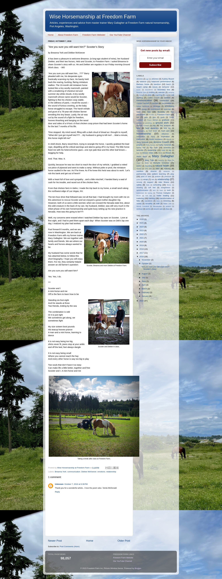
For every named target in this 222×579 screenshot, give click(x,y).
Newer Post (55, 540)
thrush (138, 196)
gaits (146, 117)
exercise (167, 109)
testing (150, 193)
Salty (147, 185)
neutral (138, 168)
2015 (141, 301)
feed (138, 112)
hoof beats (153, 131)
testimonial (140, 193)
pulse (138, 179)
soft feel (151, 188)
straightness (165, 188)
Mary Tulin (149, 160)
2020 (141, 242)
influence (165, 134)
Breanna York (60, 472)
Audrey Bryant (168, 79)
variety (139, 204)
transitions (148, 201)
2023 (141, 230)
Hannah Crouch (142, 126)
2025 (141, 223)
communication (73, 472)
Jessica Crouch (161, 142)
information (140, 137)
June (144, 281)
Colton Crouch (153, 98)
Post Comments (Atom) (70, 546)
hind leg (167, 128)
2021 (141, 238)
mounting (148, 166)
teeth (169, 190)
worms (148, 209)
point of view (146, 177)
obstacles (166, 171)
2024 (141, 227)
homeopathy (140, 131)
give (154, 117)
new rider (148, 168)
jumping (139, 145)
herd (138, 128)
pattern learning (159, 174)
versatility (148, 204)
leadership (152, 150)
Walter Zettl (167, 203)
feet (149, 112)
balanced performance (161, 81)
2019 (141, 245)
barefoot (157, 84)
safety (139, 185)
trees (158, 201)
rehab (145, 179)
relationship (111, 472)
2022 (141, 234)
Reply (57, 492)
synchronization (142, 190)
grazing (138, 123)
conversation (166, 103)
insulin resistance (156, 139)
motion (139, 166)
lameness (167, 148)
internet (168, 139)
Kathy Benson (150, 145)
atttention (155, 79)
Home (51, 35)
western (168, 206)
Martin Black (141, 157)
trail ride (148, 196)
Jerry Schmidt (142, 142)
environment (155, 109)
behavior (165, 87)
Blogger (138, 568)
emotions (101, 472)
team (161, 190)
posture (158, 177)
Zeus (167, 209)
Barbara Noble (142, 84)
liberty (160, 153)
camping (171, 92)
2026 (141, 219)
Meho (147, 163)
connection (164, 100)
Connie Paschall (142, 103)
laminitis (139, 150)
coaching (158, 95)
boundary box (164, 90)
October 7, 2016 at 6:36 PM (76, 484)
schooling (157, 185)
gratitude (165, 120)
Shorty (169, 185)
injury (153, 137)
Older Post (124, 540)
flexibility (161, 112)
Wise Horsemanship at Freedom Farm (92, 17)
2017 (141, 253)
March (145, 289)
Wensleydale (157, 206)
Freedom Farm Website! (93, 35)
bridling (152, 92)
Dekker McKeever (88, 472)
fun (137, 117)
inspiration (165, 136)
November (146, 260)
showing (139, 188)
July (144, 277)
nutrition (139, 171)
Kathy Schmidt (165, 145)
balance (143, 81)
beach (168, 84)
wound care (158, 209)
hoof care (165, 131)
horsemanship (143, 133)
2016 (141, 256)
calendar (161, 92)
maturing (161, 160)
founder (151, 114)
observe (154, 171)
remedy (139, 182)
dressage (156, 106)
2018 (141, 249)
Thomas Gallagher (163, 193)
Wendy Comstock (142, 206)
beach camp (142, 87)
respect (150, 182)
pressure (167, 177)
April (144, 285)
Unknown (59, 484)
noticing (167, 168)
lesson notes (147, 153)
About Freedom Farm (68, 35)
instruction (140, 139)
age (147, 79)
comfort (167, 98)
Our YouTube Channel (120, 35)
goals (162, 117)
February (146, 292)
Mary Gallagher (163, 156)
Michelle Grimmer (161, 163)
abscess (139, 79)
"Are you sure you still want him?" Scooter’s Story (155, 268)
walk (158, 204)
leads (163, 150)
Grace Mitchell (152, 120)
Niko (157, 168)
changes (142, 95)
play (172, 174)
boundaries (149, 90)
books (138, 90)
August (145, 274)
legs (137, 153)
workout (139, 209)
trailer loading (163, 196)
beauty (154, 87)
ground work (162, 122)
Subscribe (155, 65)
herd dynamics (152, 128)
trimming (167, 201)
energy (144, 109)
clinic (149, 95)
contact (155, 103)
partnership (141, 174)
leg (170, 150)
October (145, 263)
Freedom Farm (163, 115)
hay (154, 125)
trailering (140, 198)
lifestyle (168, 153)
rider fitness (163, 182)
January (145, 296)
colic (166, 95)
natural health (162, 165)
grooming (148, 123)
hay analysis (165, 125)
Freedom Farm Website (123, 558)
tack (154, 190)
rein (152, 180)
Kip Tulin (154, 148)
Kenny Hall (140, 148)
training (152, 198)
